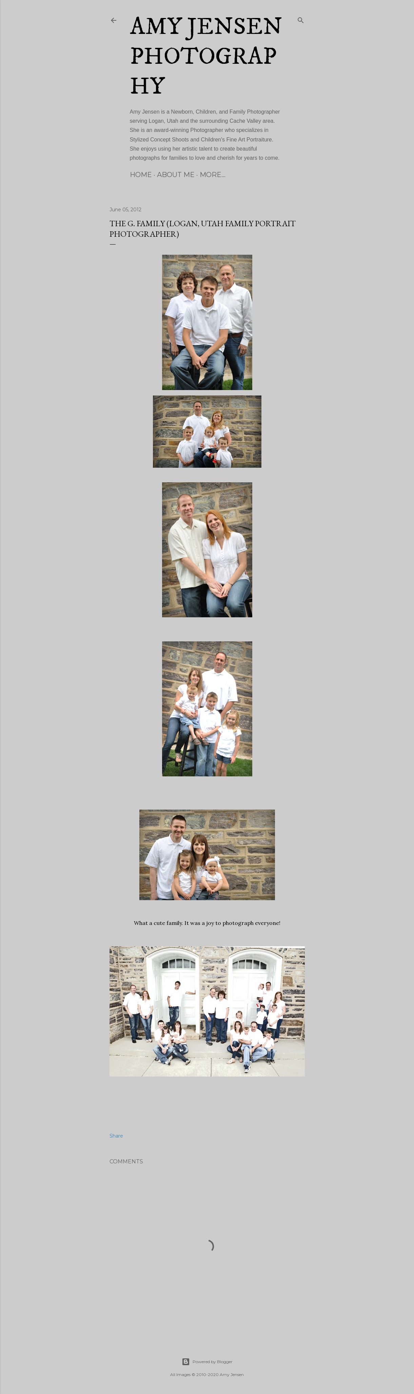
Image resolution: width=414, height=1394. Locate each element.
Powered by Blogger (207, 1362)
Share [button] (116, 1136)
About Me (176, 175)
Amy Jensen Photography (206, 57)
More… (212, 175)
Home (141, 175)
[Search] (301, 19)
